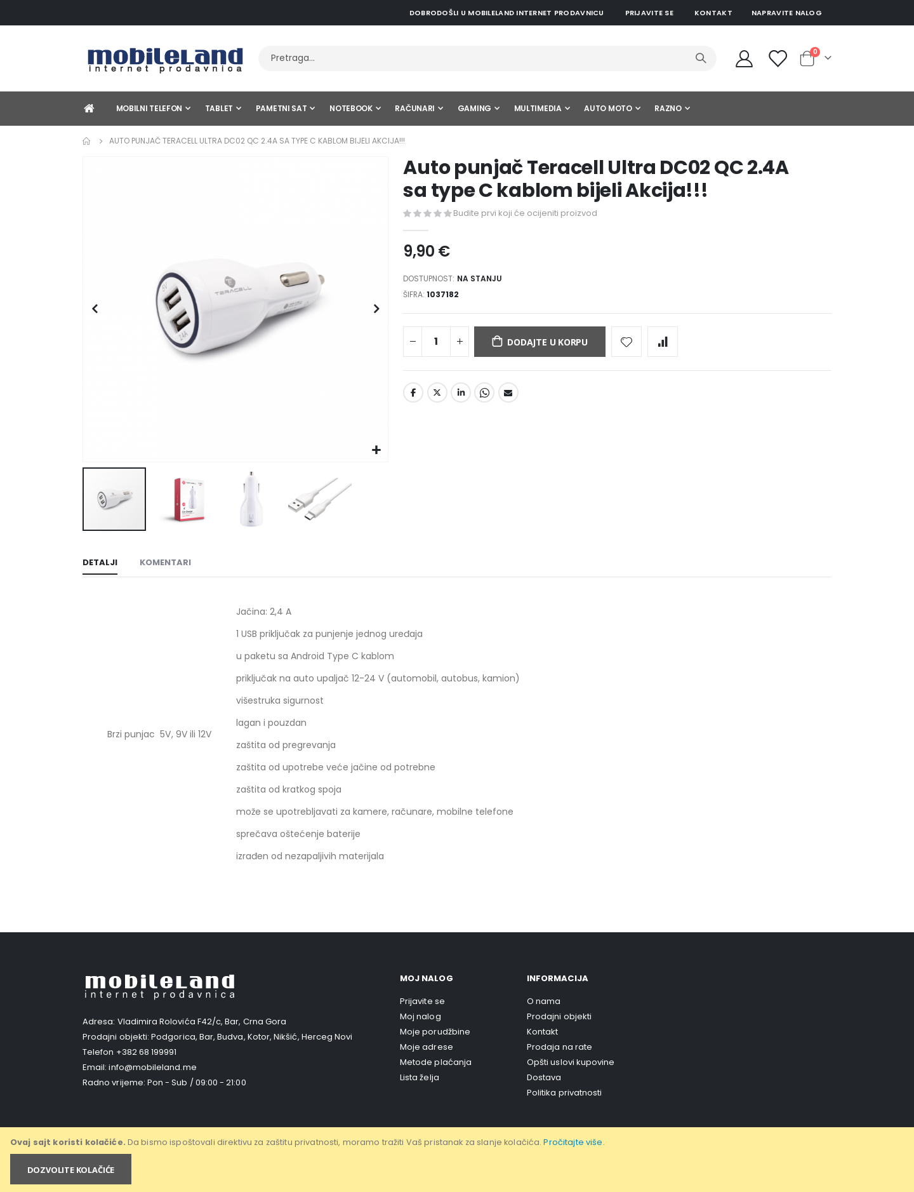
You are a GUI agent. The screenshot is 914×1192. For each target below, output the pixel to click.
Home (87, 141)
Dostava (544, 1077)
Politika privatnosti (564, 1093)
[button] (377, 450)
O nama (543, 1001)
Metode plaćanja (436, 1062)
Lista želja (419, 1077)
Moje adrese (426, 1047)
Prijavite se (649, 13)
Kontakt (713, 13)
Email (508, 398)
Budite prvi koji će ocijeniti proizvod (525, 213)
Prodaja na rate (559, 1047)
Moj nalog (420, 1016)
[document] (458, 1159)
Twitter (437, 398)
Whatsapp (484, 398)
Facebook (413, 398)
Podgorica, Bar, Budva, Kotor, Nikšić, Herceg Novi (251, 1037)
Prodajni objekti (559, 1016)
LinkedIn (461, 398)
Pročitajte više (572, 1142)
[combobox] (487, 58)
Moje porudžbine (435, 1032)
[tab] (100, 564)
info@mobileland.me (152, 1067)
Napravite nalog (787, 13)
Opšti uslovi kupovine (570, 1062)
